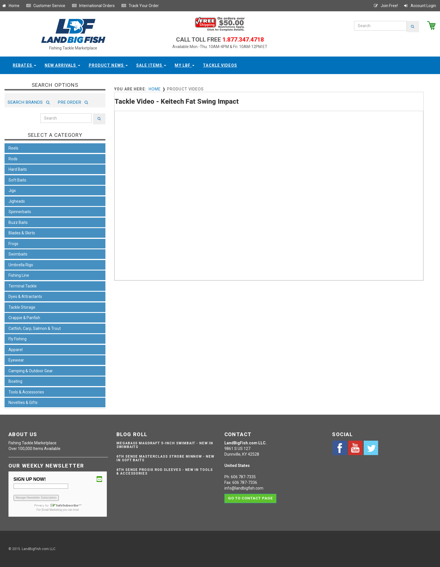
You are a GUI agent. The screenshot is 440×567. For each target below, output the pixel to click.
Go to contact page (250, 498)
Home (10, 5)
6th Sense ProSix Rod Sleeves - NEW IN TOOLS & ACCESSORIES (164, 471)
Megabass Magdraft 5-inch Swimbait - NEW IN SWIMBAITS (164, 445)
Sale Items (151, 65)
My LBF (184, 65)
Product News (108, 65)
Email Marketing (52, 509)
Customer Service (45, 5)
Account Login (419, 5)
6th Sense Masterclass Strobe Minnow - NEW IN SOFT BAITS (165, 458)
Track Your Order (140, 5)
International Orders (93, 5)
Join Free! (385, 5)
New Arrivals (62, 65)
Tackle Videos (220, 65)
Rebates (24, 65)
